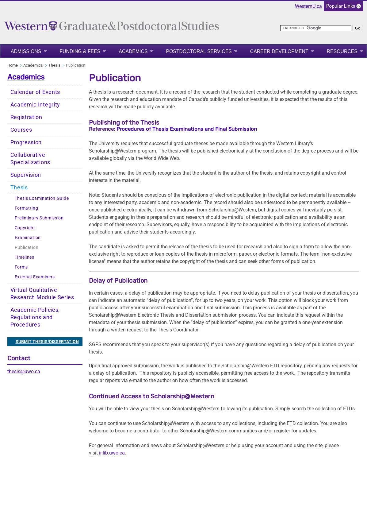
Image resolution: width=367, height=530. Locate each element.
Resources (342, 51)
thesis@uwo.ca (23, 371)
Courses (21, 130)
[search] (315, 28)
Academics (133, 51)
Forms (21, 267)
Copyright (25, 227)
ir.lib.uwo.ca (112, 453)
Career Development (279, 51)
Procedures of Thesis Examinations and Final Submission (187, 129)
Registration (26, 117)
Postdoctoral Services (198, 51)
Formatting (26, 208)
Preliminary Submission (39, 218)
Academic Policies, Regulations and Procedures (35, 317)
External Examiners (35, 277)
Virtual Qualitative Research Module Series (42, 293)
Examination (28, 237)
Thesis (54, 65)
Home (12, 65)
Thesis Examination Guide (42, 198)
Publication (27, 247)
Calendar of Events (35, 92)
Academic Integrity (35, 105)
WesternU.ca (308, 6)
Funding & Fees (80, 51)
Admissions (26, 51)
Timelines (24, 257)
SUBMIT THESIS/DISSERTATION (47, 341)
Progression (26, 142)
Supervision (25, 175)
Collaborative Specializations (30, 158)
